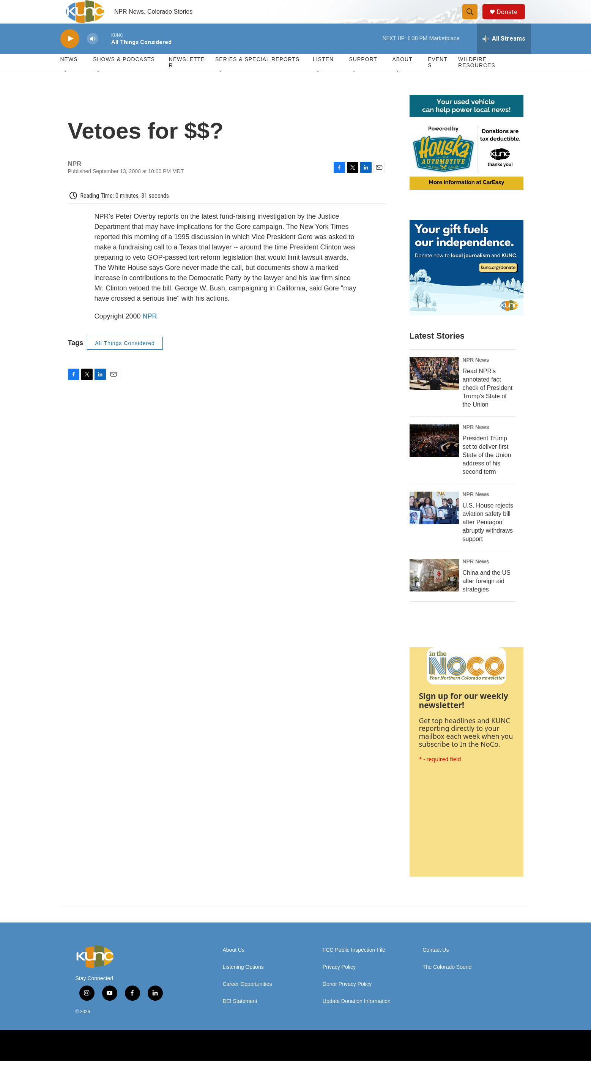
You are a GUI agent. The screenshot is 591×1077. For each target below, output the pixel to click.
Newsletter (187, 79)
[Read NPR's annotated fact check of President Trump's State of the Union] (434, 390)
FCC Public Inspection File (354, 966)
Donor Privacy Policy (347, 1000)
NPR (150, 332)
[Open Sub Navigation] (66, 88)
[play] (70, 55)
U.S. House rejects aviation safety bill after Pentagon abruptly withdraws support (488, 538)
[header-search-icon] (473, 20)
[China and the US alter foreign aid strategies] (434, 591)
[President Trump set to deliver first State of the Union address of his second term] (434, 457)
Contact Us (435, 966)
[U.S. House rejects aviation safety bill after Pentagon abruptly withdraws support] (434, 524)
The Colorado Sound (446, 983)
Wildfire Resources (476, 79)
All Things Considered (125, 359)
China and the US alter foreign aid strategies (487, 597)
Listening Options (243, 983)
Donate (511, 20)
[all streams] (504, 55)
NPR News (476, 376)
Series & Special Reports (257, 76)
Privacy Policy (339, 983)
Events (438, 79)
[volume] (92, 55)
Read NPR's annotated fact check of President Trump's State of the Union (488, 404)
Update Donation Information (357, 1017)
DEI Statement (240, 1017)
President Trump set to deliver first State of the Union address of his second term (487, 471)
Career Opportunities (247, 1000)
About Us (234, 966)
